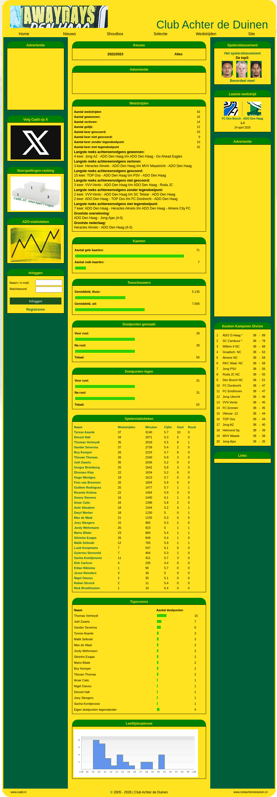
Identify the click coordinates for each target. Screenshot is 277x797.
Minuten (151, 427)
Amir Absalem (84, 507)
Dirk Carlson (83, 563)
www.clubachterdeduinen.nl (250, 792)
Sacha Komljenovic (88, 558)
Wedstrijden (206, 34)
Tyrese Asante (84, 432)
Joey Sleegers (84, 522)
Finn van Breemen (87, 482)
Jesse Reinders (85, 573)
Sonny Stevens (85, 497)
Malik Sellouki (84, 542)
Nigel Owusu (83, 578)
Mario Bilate (82, 532)
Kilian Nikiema (84, 568)
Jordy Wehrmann (86, 527)
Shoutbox (115, 34)
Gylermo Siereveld (87, 553)
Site (251, 34)
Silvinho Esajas (85, 537)
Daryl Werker (83, 512)
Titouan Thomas (86, 457)
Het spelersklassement (242, 53)
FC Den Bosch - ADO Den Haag (242, 118)
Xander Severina (86, 447)
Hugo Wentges (84, 477)
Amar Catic (82, 502)
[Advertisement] (37, 79)
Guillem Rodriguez (87, 487)
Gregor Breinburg (87, 467)
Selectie (161, 34)
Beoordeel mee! (242, 81)
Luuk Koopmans (86, 547)
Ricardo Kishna (85, 492)
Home (24, 34)
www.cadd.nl (18, 792)
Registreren (35, 309)
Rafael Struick (84, 583)
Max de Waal (83, 517)
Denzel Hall (82, 437)
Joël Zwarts (82, 462)
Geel (180, 427)
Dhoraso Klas (84, 472)
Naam (78, 427)
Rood (192, 427)
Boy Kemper (83, 452)
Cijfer (168, 427)
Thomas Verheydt (87, 442)
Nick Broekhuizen (87, 588)
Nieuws (69, 34)
